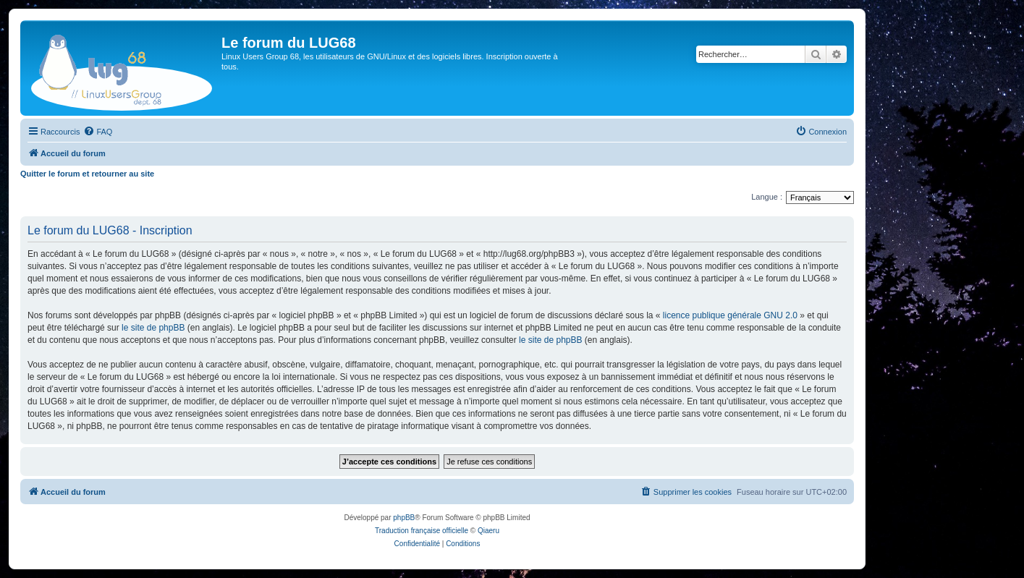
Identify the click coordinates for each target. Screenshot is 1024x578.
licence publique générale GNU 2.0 (730, 315)
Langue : (766, 196)
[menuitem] (97, 131)
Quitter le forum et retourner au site (87, 173)
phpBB (404, 518)
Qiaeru (488, 531)
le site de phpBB (153, 328)
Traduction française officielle (421, 531)
